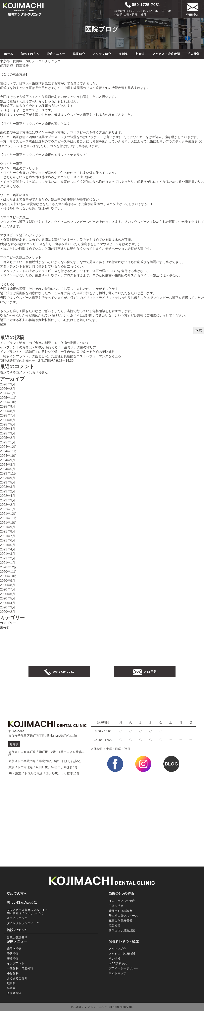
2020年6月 (7, 594)
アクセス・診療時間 (166, 53)
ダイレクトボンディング (23, 923)
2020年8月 (7, 585)
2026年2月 (7, 388)
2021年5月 (7, 545)
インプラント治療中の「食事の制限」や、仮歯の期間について (44, 343)
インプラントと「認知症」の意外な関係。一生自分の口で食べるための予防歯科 (57, 351)
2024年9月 (7, 460)
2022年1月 (7, 509)
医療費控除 (14, 993)
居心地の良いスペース (123, 915)
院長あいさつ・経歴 (124, 941)
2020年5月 (7, 598)
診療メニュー (56, 53)
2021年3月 (7, 553)
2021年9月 (7, 527)
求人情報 (194, 53)
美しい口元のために (22, 902)
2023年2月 (7, 491)
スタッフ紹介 (102, 53)
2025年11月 (8, 397)
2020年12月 (8, 567)
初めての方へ (30, 53)
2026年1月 (7, 393)
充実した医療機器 (120, 920)
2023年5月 (7, 482)
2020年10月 (8, 576)
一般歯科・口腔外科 (20, 968)
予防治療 (13, 953)
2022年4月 (7, 495)
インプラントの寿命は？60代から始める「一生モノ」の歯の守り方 (48, 347)
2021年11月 (8, 518)
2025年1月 (7, 442)
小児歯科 (13, 973)
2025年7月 (7, 415)
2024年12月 (8, 446)
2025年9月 (7, 406)
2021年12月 (8, 513)
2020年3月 (7, 607)
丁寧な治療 (116, 905)
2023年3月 (7, 486)
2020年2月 (7, 611)
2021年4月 (7, 549)
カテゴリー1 (9, 623)
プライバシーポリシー (123, 968)
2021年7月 (7, 536)
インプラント (16, 963)
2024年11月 (8, 451)
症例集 (123, 53)
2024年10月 (8, 455)
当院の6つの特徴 (121, 893)
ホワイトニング (17, 918)
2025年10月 (8, 402)
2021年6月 (7, 540)
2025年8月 (7, 411)
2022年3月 (7, 500)
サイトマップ (117, 973)
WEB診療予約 (118, 963)
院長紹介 (79, 53)
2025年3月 (7, 433)
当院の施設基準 (17, 937)
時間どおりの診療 (120, 910)
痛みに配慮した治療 (122, 900)
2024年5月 (7, 469)
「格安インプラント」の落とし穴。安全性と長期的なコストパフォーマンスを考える (60, 356)
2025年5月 (7, 424)
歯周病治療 (14, 948)
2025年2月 (7, 437)
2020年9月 (7, 580)
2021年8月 (7, 531)
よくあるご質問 (17, 978)
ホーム (8, 53)
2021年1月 (7, 562)
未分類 (5, 627)
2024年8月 (7, 464)
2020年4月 (7, 603)
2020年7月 (7, 589)
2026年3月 (7, 384)
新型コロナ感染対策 (122, 930)
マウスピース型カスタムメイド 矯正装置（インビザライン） (27, 911)
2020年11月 (8, 571)
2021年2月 (7, 558)
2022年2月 (7, 504)
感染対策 (115, 925)
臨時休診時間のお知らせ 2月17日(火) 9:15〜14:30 (37, 360)
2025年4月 (7, 428)
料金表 (140, 53)
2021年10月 (8, 522)
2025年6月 (7, 420)
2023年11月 (8, 473)
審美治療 (13, 958)
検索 (3, 324)
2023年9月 (7, 478)
